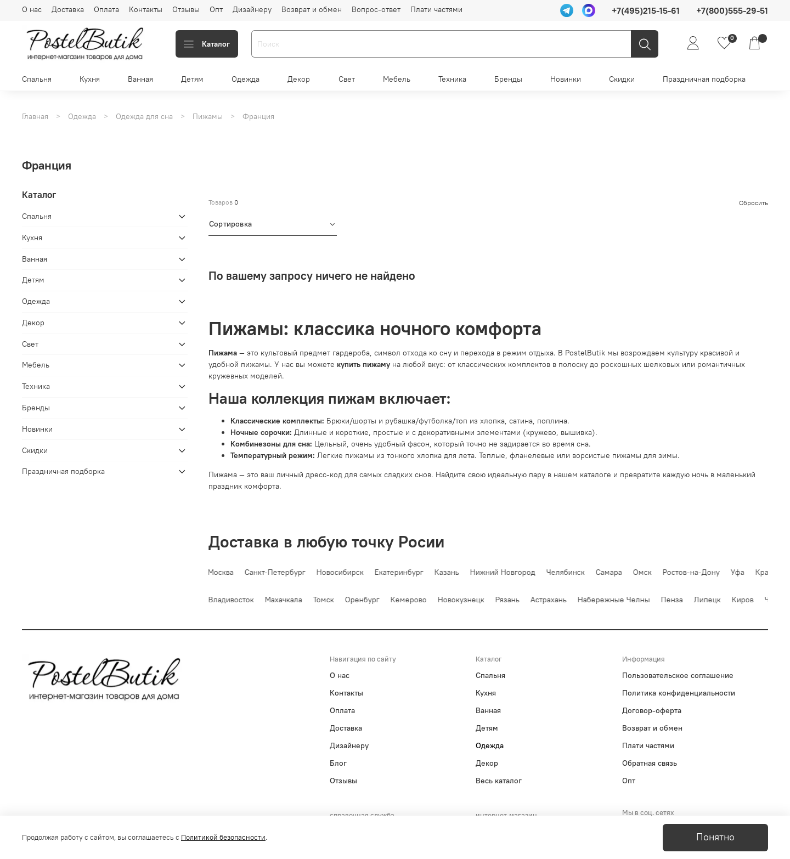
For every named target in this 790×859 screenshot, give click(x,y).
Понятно (715, 837)
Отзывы (186, 9)
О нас (32, 9)
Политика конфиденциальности (678, 693)
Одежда (245, 79)
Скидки (622, 79)
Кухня (90, 79)
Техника (452, 79)
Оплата (106, 9)
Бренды (508, 79)
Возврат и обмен (311, 9)
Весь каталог (499, 780)
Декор (298, 79)
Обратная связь (649, 763)
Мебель (396, 79)
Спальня (37, 79)
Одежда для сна (144, 116)
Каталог (207, 44)
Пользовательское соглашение (677, 675)
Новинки (565, 79)
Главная (35, 116)
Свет (346, 79)
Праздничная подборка (704, 79)
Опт (216, 9)
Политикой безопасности (223, 837)
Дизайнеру (252, 9)
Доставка (68, 9)
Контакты (145, 9)
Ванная (140, 79)
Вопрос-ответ (376, 9)
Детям (192, 79)
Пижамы (208, 116)
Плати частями (436, 9)
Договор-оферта (651, 710)
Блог (338, 763)
